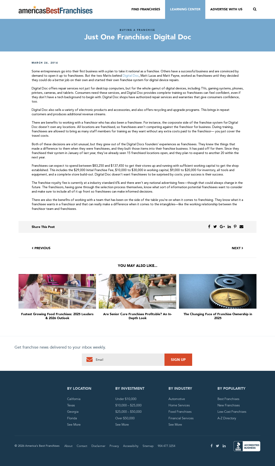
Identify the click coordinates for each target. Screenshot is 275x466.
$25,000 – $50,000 (128, 412)
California (73, 399)
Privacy (114, 446)
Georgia (72, 412)
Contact (82, 446)
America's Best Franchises (56, 10)
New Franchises (228, 405)
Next (237, 248)
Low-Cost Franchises (231, 412)
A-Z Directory (226, 418)
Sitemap (148, 446)
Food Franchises (180, 412)
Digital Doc (130, 76)
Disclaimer (98, 446)
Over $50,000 (125, 418)
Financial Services (181, 418)
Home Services (179, 405)
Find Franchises (145, 9)
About (68, 446)
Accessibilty (130, 446)
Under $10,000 (125, 399)
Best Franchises (228, 399)
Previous (41, 248)
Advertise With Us (226, 9)
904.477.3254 (166, 446)
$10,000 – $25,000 (128, 405)
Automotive (176, 399)
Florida (72, 418)
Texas (71, 405)
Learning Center (185, 9)
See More (74, 424)
